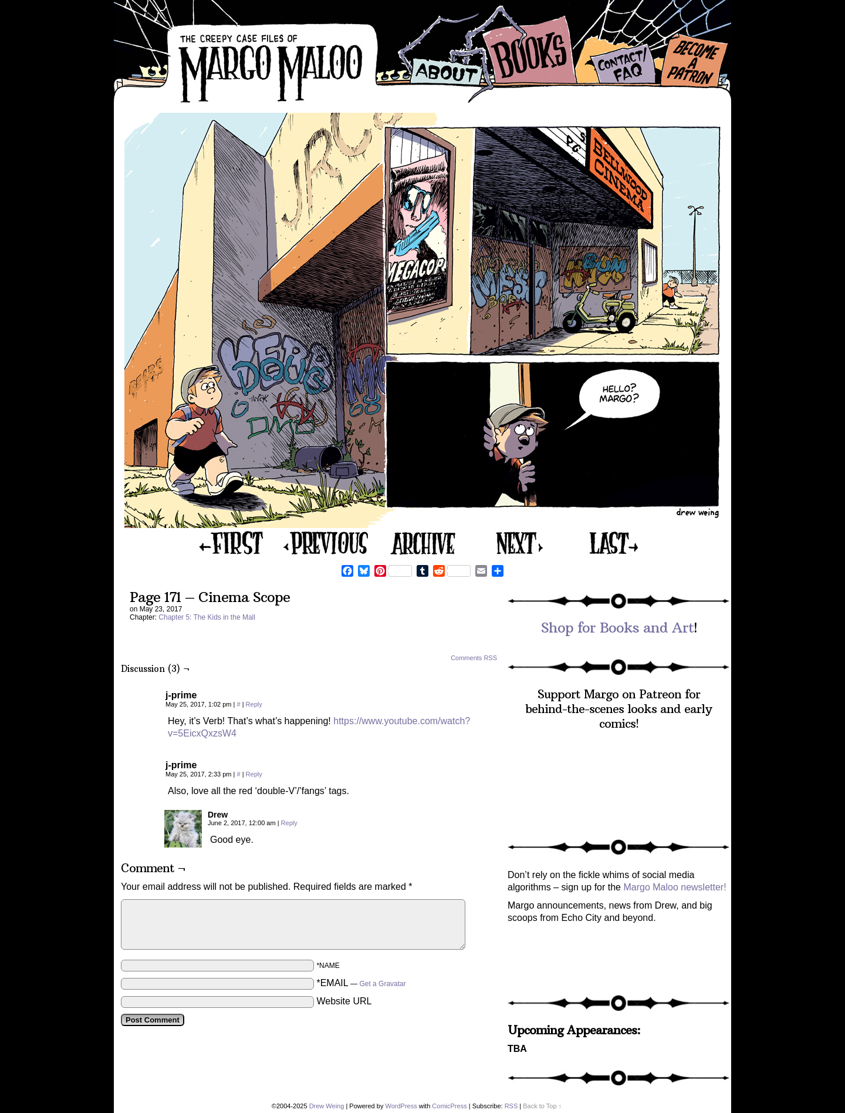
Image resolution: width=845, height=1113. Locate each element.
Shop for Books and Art (617, 627)
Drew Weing (326, 1105)
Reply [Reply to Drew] (289, 822)
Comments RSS (474, 657)
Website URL (343, 1001)
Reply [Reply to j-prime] (254, 704)
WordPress (401, 1105)
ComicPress (449, 1105)
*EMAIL (360, 983)
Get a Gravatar (382, 984)
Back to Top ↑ (542, 1105)
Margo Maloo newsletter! (674, 887)
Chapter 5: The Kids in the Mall (206, 617)
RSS (511, 1105)
